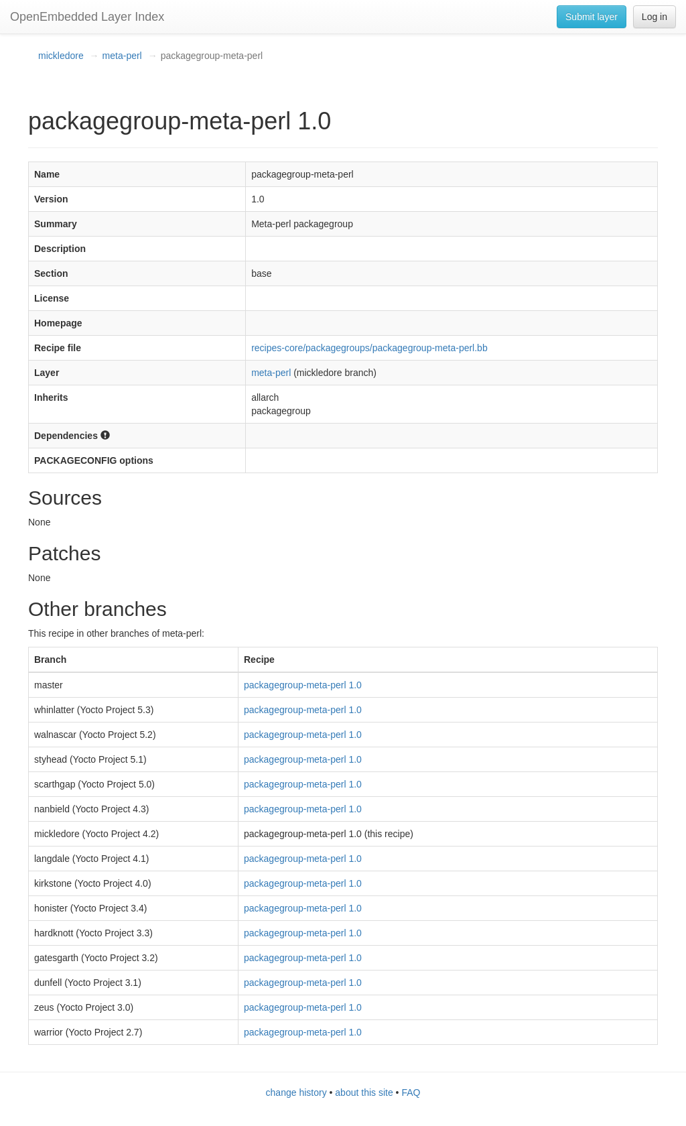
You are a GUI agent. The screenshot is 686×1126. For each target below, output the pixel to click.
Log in (654, 16)
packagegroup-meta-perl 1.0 (303, 685)
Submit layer (591, 16)
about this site (364, 1092)
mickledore (61, 55)
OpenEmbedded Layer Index (87, 16)
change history (296, 1092)
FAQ (410, 1092)
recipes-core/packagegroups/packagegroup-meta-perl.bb (369, 347)
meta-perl (122, 55)
